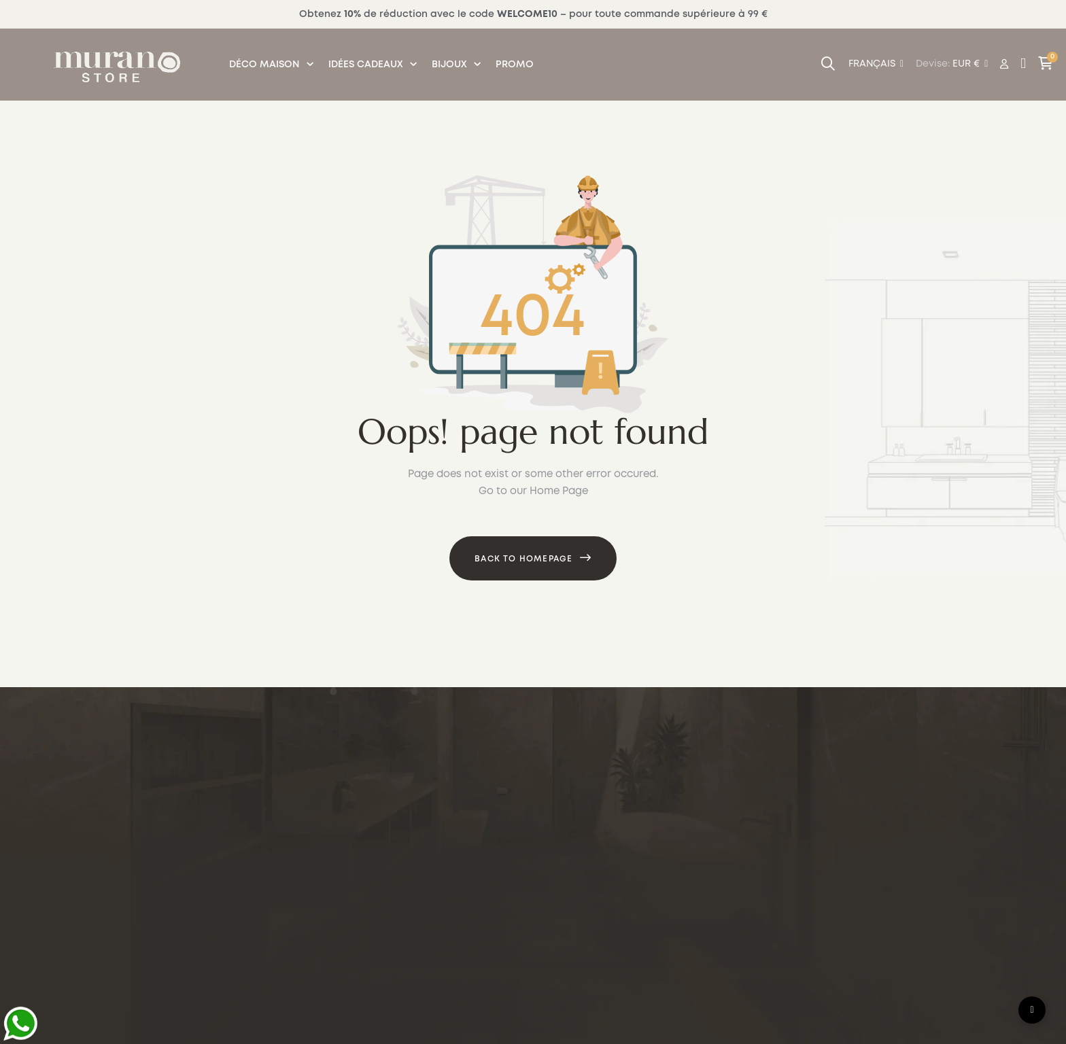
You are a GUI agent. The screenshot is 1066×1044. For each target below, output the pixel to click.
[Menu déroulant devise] (876, 64)
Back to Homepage (523, 559)
